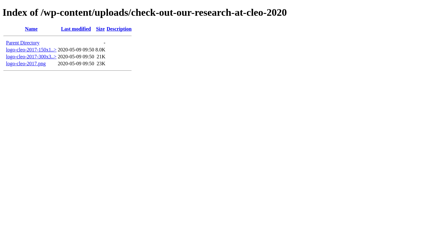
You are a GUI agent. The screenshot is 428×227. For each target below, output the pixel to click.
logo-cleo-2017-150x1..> (31, 49)
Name (31, 29)
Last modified (76, 29)
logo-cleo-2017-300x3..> (31, 56)
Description (119, 29)
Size (100, 29)
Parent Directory (22, 42)
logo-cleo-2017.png (26, 63)
